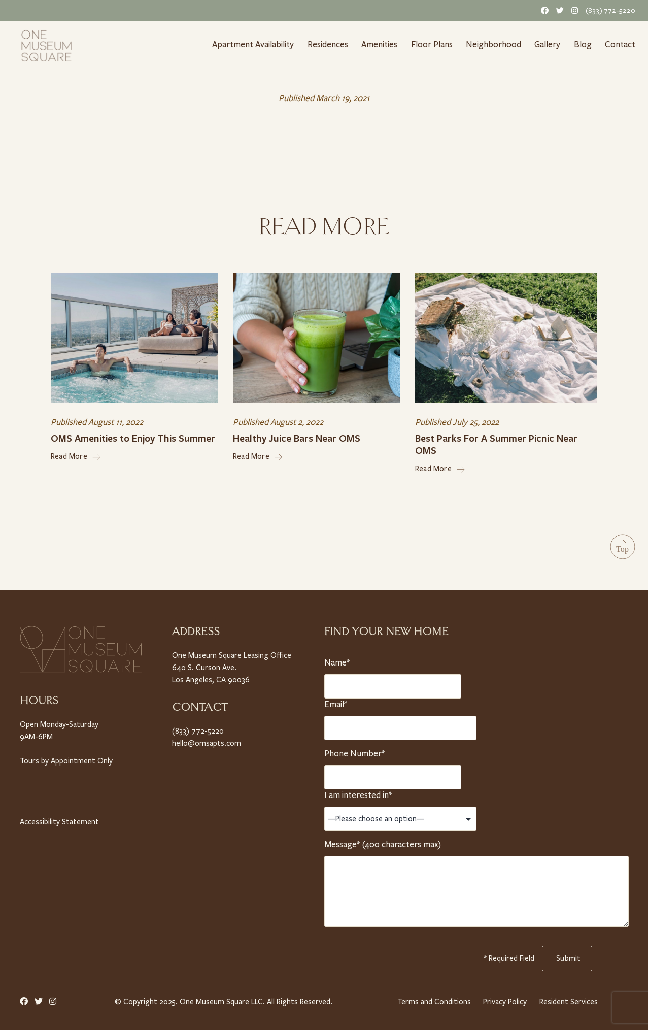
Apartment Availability (253, 44)
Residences (328, 44)
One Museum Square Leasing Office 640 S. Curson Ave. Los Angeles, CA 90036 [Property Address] (231, 664)
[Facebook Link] (543, 10)
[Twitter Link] (558, 10)
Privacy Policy (504, 998)
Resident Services (569, 998)
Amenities (381, 44)
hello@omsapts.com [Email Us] (205, 740)
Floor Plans (435, 44)
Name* (337, 660)
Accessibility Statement (58, 818)
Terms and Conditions (432, 998)
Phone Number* (354, 751)
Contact (621, 44)
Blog (585, 44)
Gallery (548, 44)
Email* (337, 701)
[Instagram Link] (573, 10)
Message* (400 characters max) (382, 842)
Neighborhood (495, 44)
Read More (76, 454)
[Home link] (46, 44)
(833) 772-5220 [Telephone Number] (611, 10)
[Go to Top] (622, 544)
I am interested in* (358, 792)
